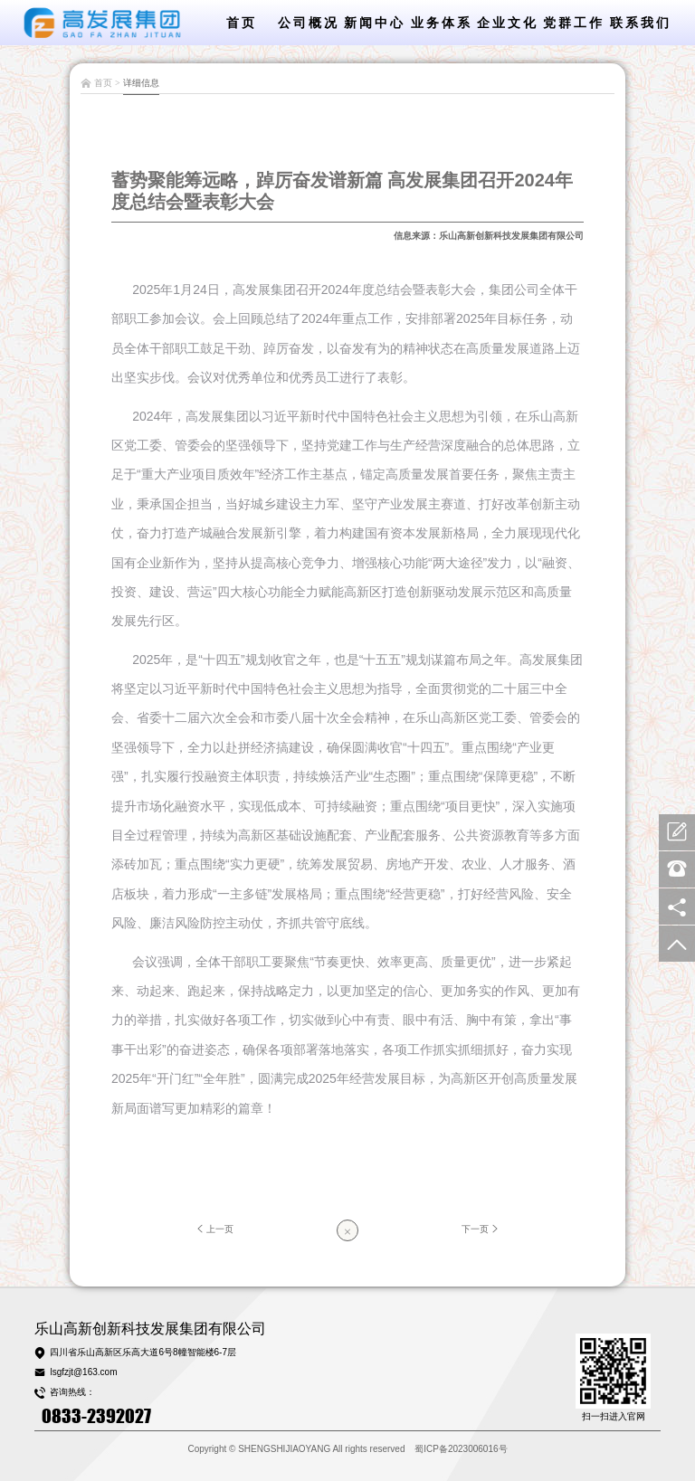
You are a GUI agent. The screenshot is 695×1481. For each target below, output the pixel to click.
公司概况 (308, 22)
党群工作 (574, 22)
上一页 (213, 1228)
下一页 (481, 1228)
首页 (241, 22)
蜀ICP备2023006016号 (460, 1449)
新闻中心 (374, 22)
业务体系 (441, 22)
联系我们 (640, 22)
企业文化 (507, 22)
